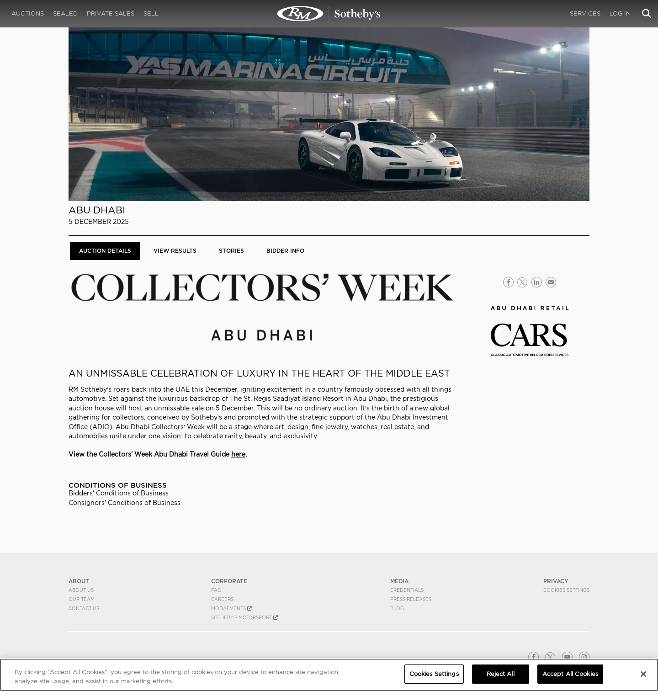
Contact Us (84, 608)
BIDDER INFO (285, 250)
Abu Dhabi (97, 210)
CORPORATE (229, 581)
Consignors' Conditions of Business (124, 502)
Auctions (27, 13)
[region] (329, 675)
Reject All (501, 673)
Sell (151, 13)
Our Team (82, 599)
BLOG (397, 608)
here (238, 454)
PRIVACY (555, 581)
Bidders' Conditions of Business (119, 493)
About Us (81, 590)
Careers (222, 599)
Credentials (407, 590)
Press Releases (410, 599)
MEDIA (399, 581)
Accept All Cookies (570, 673)
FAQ (216, 590)
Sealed (65, 13)
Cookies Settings (566, 590)
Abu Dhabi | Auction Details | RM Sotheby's (329, 13)
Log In (620, 13)
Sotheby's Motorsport (244, 617)
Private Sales (110, 13)
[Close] (643, 674)
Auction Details (105, 250)
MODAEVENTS (231, 608)
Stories (231, 250)
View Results (175, 250)
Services (585, 13)
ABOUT (79, 581)
